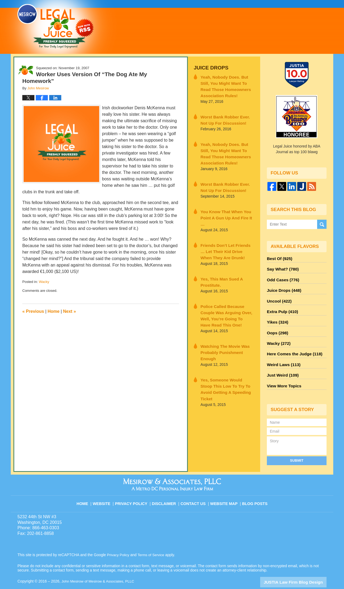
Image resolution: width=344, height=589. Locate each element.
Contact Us (194, 488)
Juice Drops (209, 67)
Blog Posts (254, 488)
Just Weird (281, 365)
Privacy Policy (135, 488)
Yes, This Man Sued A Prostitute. (218, 265)
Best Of (278, 258)
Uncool (278, 297)
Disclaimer (166, 488)
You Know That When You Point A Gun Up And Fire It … (224, 207)
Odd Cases (281, 277)
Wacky (44, 282)
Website (106, 488)
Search (322, 224)
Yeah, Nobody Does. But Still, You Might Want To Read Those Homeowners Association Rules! (226, 84)
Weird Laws (282, 355)
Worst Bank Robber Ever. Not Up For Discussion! (225, 116)
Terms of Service (153, 543)
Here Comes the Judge (292, 345)
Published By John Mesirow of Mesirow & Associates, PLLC (259, 26)
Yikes (276, 316)
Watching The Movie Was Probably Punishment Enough (225, 324)
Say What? (281, 268)
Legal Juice (55, 26)
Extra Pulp (281, 306)
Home (53, 311)
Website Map (224, 488)
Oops (276, 326)
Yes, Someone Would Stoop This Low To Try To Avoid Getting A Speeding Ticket (223, 353)
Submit (296, 448)
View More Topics (282, 374)
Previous (33, 311)
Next (69, 311)
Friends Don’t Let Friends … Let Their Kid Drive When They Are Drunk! (226, 236)
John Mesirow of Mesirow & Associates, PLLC (100, 569)
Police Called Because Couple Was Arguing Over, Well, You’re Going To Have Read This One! (226, 294)
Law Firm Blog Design (301, 570)
